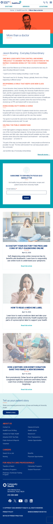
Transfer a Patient (8, 466)
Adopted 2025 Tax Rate (10, 437)
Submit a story (10, 412)
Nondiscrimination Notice (37, 512)
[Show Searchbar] (47, 2)
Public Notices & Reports (11, 440)
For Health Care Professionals (18, 463)
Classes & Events (33, 427)
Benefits (30, 453)
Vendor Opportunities (35, 440)
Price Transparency (34, 437)
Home (12, 10)
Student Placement (34, 469)
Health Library (32, 430)
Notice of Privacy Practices (13, 516)
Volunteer (6, 444)
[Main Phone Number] (44, 2)
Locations (43, 6)
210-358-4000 (12, 495)
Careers (7, 450)
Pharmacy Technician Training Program (12, 473)
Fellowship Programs (35, 466)
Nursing (5, 456)
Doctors (8, 6)
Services (26, 6)
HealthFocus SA (22, 10)
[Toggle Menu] (50, 2)
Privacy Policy (8, 512)
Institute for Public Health (11, 434)
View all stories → (44, 155)
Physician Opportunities (35, 456)
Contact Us (6, 427)
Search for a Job (8, 453)
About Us (7, 423)
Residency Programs (9, 469)
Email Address (12, 189)
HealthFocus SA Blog (10, 430)
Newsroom (31, 434)
